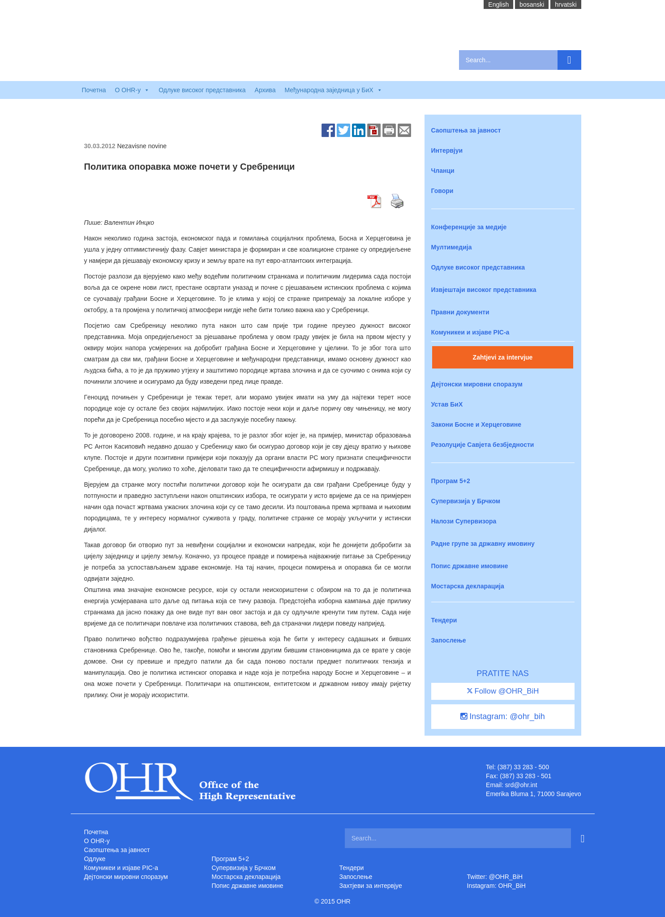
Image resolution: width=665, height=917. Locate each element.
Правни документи (460, 312)
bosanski (531, 4)
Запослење (448, 640)
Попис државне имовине (469, 566)
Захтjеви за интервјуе (370, 885)
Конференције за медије (469, 227)
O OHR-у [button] (132, 90)
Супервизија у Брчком (466, 501)
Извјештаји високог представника (483, 289)
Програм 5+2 (450, 480)
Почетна (94, 90)
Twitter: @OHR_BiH (495, 876)
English (498, 4)
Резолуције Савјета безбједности (482, 444)
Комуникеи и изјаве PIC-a (470, 332)
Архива (265, 90)
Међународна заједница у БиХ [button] (333, 90)
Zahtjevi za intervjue (503, 357)
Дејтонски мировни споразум (477, 384)
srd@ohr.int (521, 784)
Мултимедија (451, 247)
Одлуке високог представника (202, 90)
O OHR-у (97, 840)
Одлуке (95, 858)
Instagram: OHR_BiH (496, 885)
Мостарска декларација (467, 586)
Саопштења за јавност (466, 130)
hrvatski (565, 4)
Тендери (444, 620)
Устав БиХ (447, 404)
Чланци (443, 170)
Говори (442, 190)
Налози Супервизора (464, 521)
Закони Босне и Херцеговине (476, 424)
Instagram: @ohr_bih (502, 716)
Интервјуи (447, 150)
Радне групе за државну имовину (483, 543)
